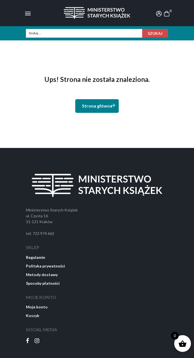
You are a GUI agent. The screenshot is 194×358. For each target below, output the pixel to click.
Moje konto (37, 307)
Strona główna (99, 105)
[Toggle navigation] (28, 12)
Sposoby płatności (43, 283)
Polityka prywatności (45, 266)
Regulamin (35, 257)
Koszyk (32, 315)
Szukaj (155, 33)
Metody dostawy (42, 274)
